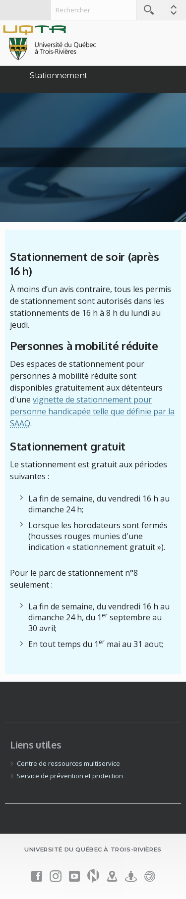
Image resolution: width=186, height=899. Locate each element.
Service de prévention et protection (70, 775)
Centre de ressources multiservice (68, 763)
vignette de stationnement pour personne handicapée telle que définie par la (92, 411)
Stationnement (59, 75)
